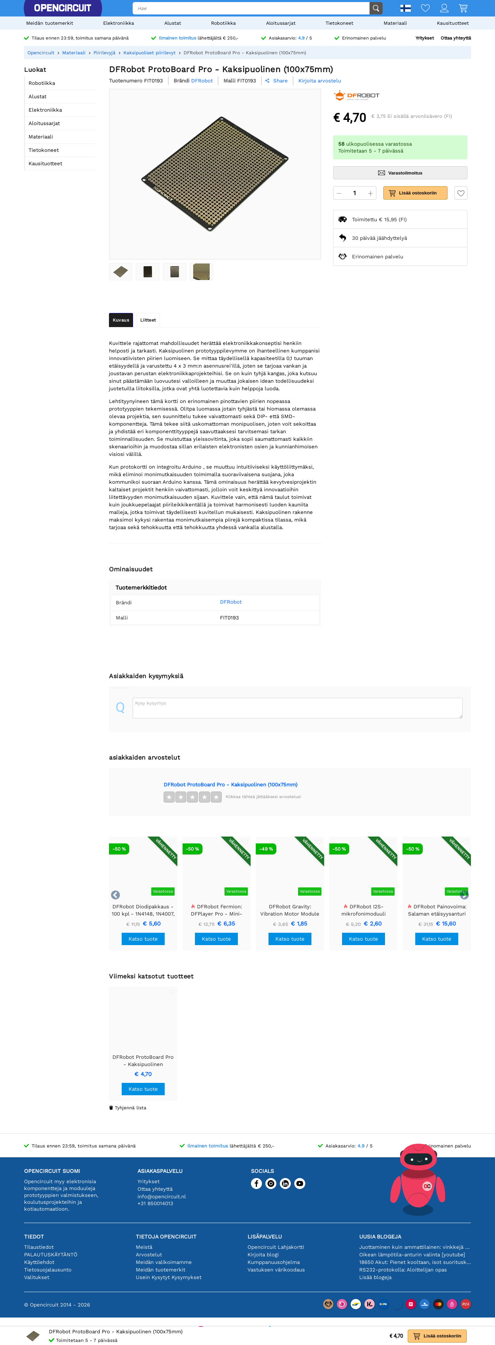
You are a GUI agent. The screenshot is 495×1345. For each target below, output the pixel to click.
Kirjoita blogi (263, 1255)
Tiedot (34, 1236)
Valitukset (36, 1277)
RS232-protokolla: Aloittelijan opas (403, 1270)
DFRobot (220, 602)
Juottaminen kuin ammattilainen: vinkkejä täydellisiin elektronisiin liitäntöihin (415, 1247)
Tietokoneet (339, 23)
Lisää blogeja (375, 1277)
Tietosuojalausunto (48, 1270)
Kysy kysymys (150, 703)
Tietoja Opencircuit (166, 1236)
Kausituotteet (453, 23)
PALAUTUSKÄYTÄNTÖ (50, 1255)
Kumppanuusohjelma (274, 1262)
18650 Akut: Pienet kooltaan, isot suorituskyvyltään (415, 1262)
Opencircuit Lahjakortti (276, 1247)
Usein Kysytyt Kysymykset (168, 1277)
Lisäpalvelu (265, 1236)
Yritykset (425, 38)
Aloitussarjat (281, 23)
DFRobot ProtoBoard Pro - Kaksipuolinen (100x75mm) (230, 785)
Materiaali (395, 23)
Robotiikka (223, 23)
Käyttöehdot (39, 1262)
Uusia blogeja (380, 1236)
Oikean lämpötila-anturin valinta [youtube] (412, 1255)
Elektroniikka (118, 23)
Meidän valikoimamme (164, 1262)
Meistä (144, 1247)
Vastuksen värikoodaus (276, 1270)
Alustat (172, 23)
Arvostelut (149, 1255)
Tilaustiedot (39, 1247)
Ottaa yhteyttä (456, 38)
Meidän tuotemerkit (49, 23)
